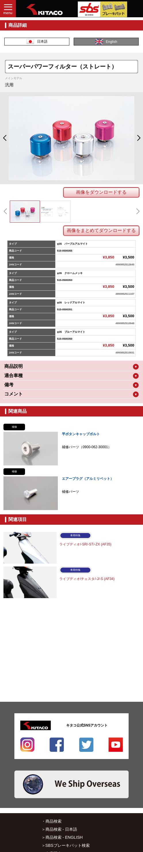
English (106, 41)
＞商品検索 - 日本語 (59, 829)
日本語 (36, 41)
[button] (4, 138)
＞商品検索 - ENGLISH (62, 837)
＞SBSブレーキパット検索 (65, 845)
